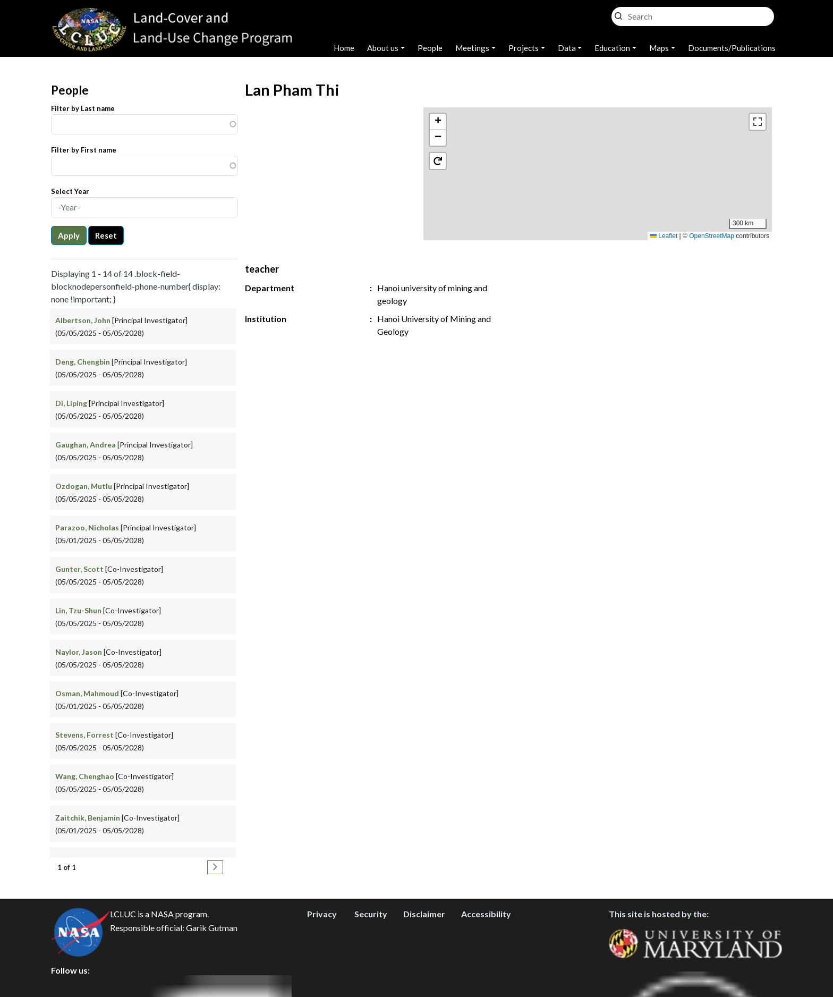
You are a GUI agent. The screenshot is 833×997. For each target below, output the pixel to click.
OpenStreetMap (711, 236)
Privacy (322, 914)
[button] (438, 122)
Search (618, 13)
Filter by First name (83, 150)
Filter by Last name (83, 108)
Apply (69, 235)
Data (567, 48)
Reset (106, 235)
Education (612, 48)
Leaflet (663, 236)
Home (344, 48)
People (430, 48)
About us (382, 48)
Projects (523, 48)
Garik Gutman (211, 928)
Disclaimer (424, 914)
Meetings (472, 48)
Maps (659, 48)
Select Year (70, 191)
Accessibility (486, 914)
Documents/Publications (732, 48)
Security (370, 914)
